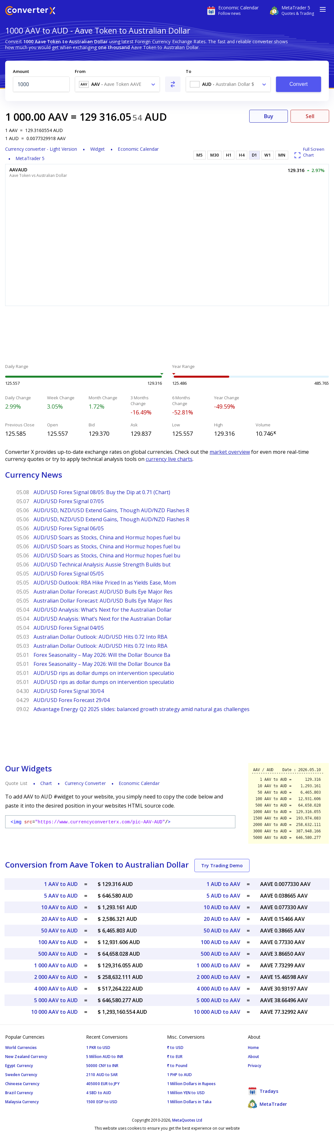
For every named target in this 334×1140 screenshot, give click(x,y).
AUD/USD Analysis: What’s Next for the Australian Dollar (103, 609)
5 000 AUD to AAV (218, 1000)
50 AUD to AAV (222, 930)
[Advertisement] (167, 336)
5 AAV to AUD (61, 895)
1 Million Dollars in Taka (189, 1101)
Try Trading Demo (222, 865)
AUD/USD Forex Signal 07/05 (69, 501)
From (80, 71)
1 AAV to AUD (61, 884)
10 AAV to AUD (59, 907)
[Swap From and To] (173, 84)
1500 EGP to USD (102, 1101)
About (254, 1056)
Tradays (263, 1090)
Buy (268, 116)
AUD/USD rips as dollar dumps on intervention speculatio (104, 673)
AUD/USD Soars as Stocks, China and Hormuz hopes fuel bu (107, 537)
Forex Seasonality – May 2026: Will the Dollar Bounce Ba (102, 654)
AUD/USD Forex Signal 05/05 (69, 573)
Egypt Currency (19, 1065)
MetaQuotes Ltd (187, 1120)
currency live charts (169, 459)
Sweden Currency (21, 1074)
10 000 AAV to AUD (54, 1011)
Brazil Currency (19, 1092)
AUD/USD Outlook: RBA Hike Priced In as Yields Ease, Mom (105, 582)
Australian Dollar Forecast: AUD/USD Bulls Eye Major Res (103, 591)
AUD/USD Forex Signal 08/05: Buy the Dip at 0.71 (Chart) (102, 492)
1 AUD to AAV (223, 884)
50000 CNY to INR (102, 1065)
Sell (310, 116)
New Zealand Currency (26, 1056)
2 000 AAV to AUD (56, 977)
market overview (230, 451)
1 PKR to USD (98, 1047)
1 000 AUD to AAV (218, 965)
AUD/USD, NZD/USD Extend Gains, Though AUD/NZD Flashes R (112, 510)
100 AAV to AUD (58, 942)
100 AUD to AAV (220, 942)
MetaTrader (267, 1103)
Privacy (254, 1065)
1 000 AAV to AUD (56, 965)
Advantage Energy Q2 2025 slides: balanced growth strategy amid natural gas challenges (142, 709)
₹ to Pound (177, 1065)
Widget (97, 149)
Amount (21, 71)
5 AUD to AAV (223, 895)
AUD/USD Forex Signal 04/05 (69, 627)
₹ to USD (175, 1047)
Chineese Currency (22, 1083)
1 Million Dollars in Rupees (191, 1083)
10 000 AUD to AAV (217, 1011)
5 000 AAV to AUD (56, 1000)
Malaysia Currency (22, 1101)
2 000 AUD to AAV (218, 977)
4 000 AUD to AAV (218, 988)
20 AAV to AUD (59, 918)
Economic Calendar (138, 149)
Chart (46, 783)
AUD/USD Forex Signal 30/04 (69, 691)
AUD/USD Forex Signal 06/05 (69, 528)
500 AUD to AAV (220, 953)
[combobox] (117, 84)
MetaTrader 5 (29, 158)
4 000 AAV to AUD (56, 988)
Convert (299, 84)
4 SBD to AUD (98, 1092)
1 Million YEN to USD (186, 1092)
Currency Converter (85, 783)
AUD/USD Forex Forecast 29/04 (72, 700)
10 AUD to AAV (222, 907)
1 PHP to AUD (179, 1074)
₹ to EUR (174, 1056)
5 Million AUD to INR (104, 1056)
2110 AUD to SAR (102, 1074)
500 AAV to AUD (58, 953)
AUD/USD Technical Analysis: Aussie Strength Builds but (102, 564)
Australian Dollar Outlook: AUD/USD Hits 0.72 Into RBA (100, 636)
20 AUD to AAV (222, 918)
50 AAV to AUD (59, 930)
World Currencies (21, 1047)
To (188, 71)
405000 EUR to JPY (103, 1083)
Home (253, 1047)
